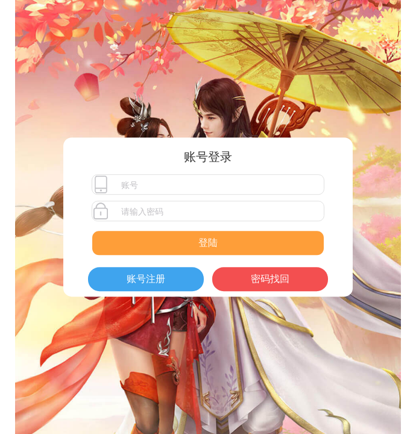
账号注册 (146, 279)
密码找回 (270, 279)
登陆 (208, 242)
